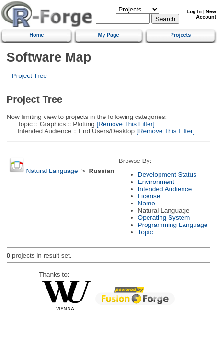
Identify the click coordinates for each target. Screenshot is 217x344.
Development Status (167, 174)
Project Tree (29, 75)
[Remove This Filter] (125, 124)
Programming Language (173, 224)
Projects (180, 35)
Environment (156, 181)
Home (36, 35)
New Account (206, 14)
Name (146, 203)
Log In (194, 11)
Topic (145, 232)
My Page (108, 35)
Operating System (164, 217)
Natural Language (52, 170)
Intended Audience (165, 189)
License (149, 196)
